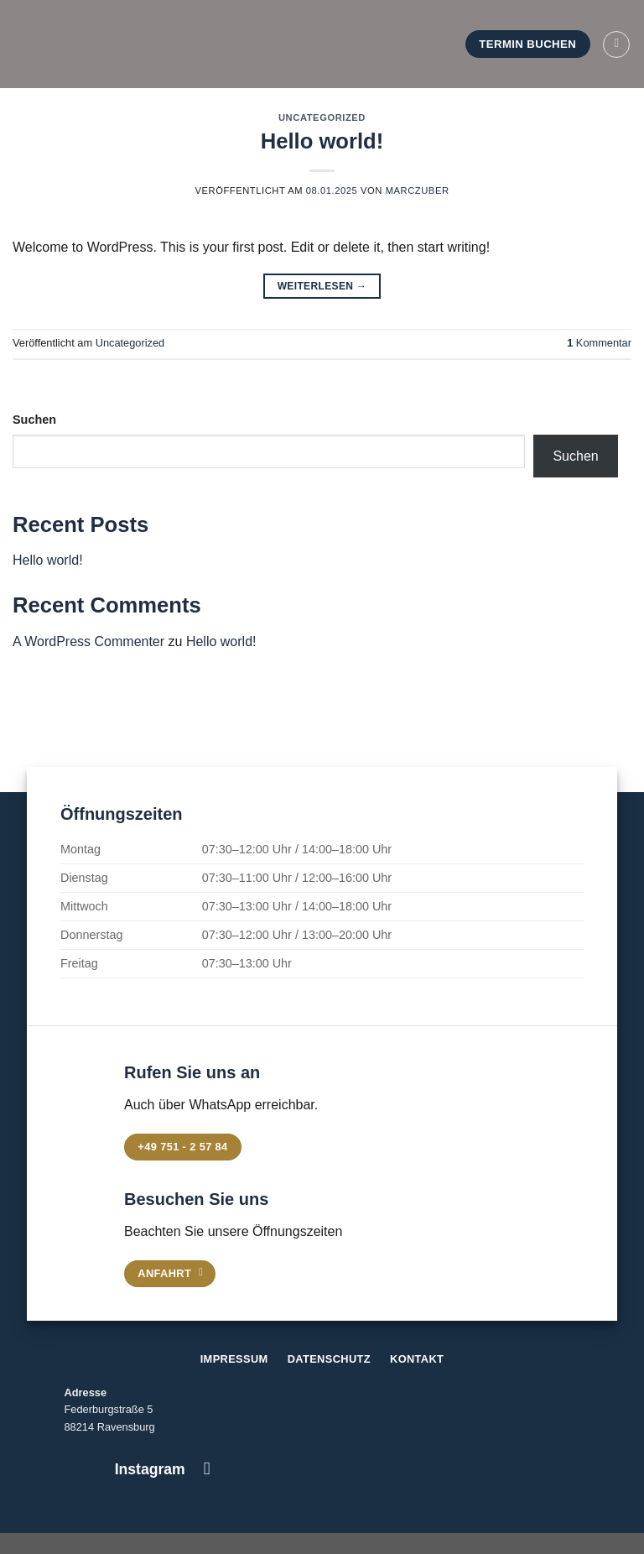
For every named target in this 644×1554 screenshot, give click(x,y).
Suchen (34, 419)
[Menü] (616, 44)
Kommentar (599, 342)
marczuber (417, 190)
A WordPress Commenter (88, 641)
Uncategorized (322, 117)
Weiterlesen (322, 287)
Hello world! (322, 141)
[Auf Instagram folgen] (207, 1468)
